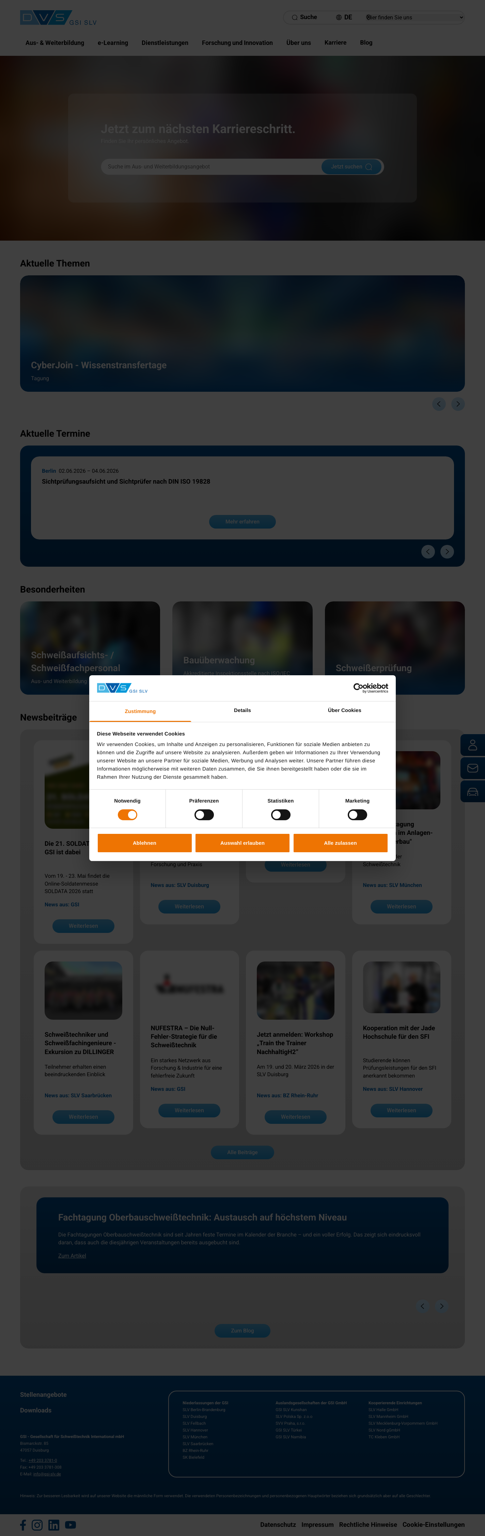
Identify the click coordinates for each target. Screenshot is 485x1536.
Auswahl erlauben (242, 843)
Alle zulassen (340, 843)
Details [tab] (242, 710)
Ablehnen (144, 843)
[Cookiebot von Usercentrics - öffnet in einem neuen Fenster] (358, 688)
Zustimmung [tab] (140, 711)
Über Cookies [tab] (344, 710)
